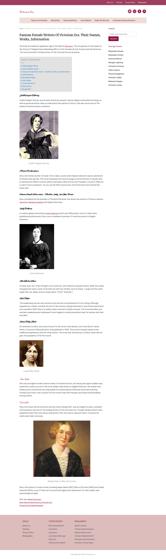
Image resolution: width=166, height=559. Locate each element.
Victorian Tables (115, 78)
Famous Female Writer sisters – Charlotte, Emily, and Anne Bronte (48, 72)
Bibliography (142, 2)
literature (69, 46)
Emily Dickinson (28, 75)
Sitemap (119, 2)
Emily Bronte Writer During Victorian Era (36, 502)
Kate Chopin (27, 80)
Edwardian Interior (116, 55)
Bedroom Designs (116, 82)
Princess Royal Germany (84, 529)
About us (110, 2)
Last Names (85, 20)
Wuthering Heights (37, 202)
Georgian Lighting (116, 63)
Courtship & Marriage (57, 536)
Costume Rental (115, 59)
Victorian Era (29, 11)
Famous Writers (70, 20)
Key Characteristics (56, 526)
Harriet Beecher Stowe (31, 69)
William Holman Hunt (83, 533)
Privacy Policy (130, 2)
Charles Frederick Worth (84, 536)
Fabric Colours (114, 70)
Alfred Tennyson (35, 499)
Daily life (52, 539)
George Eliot (27, 89)
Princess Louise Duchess (84, 539)
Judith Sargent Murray (31, 66)
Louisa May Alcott (29, 83)
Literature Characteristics (124, 20)
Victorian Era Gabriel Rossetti (32, 505)
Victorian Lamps (115, 85)
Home (21, 28)
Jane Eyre (23, 202)
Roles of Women (102, 20)
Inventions (53, 529)
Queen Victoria (80, 526)
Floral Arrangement (116, 74)
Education (55, 20)
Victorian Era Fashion (57, 543)
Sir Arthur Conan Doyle (84, 543)
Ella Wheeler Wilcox (29, 78)
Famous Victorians (39, 20)
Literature (53, 533)
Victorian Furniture (116, 66)
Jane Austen (27, 86)
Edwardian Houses (116, 51)
